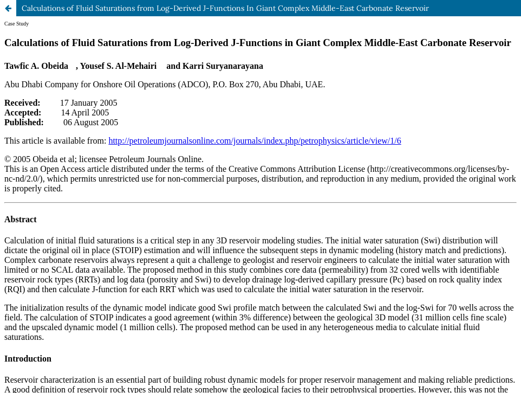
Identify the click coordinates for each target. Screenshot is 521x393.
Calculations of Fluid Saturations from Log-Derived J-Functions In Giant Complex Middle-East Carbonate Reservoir (225, 8)
